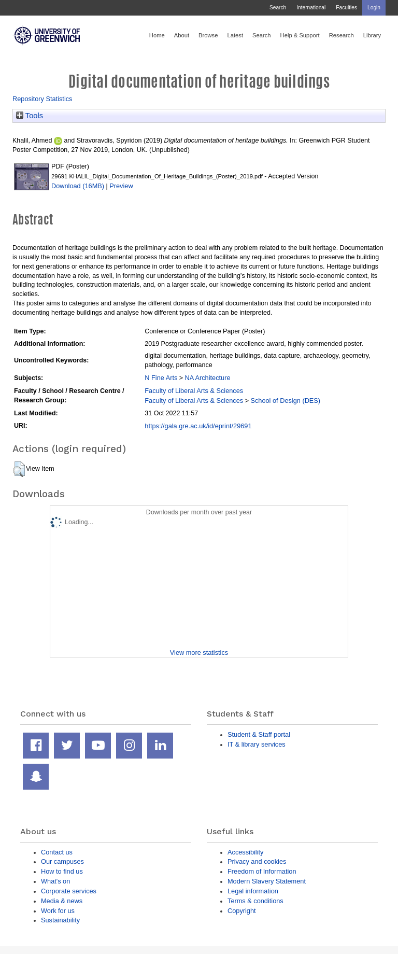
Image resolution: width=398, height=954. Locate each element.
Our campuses (62, 861)
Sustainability (60, 920)
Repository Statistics (42, 99)
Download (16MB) (77, 186)
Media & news (61, 901)
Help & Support (300, 35)
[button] (19, 469)
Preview (121, 186)
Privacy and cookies (257, 861)
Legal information (253, 891)
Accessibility (245, 852)
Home (157, 35)
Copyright (242, 911)
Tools (29, 115)
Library (372, 35)
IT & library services (257, 744)
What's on (55, 881)
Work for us (58, 911)
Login (373, 7)
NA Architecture (208, 378)
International (310, 7)
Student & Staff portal (259, 734)
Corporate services (68, 891)
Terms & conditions (255, 901)
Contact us (57, 852)
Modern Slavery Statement (267, 881)
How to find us (62, 871)
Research (341, 35)
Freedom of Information (262, 871)
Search (277, 7)
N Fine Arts (161, 378)
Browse (208, 35)
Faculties (346, 7)
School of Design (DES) (285, 400)
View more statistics (199, 652)
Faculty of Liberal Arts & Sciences (194, 391)
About (181, 35)
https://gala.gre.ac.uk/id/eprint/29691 (198, 426)
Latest (235, 35)
